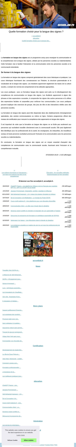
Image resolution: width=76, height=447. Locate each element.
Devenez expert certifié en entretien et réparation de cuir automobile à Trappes (35, 211)
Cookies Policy (49, 445)
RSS (56, 445)
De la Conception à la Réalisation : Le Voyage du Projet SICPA (30, 197)
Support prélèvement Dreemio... (12, 310)
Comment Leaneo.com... (10, 363)
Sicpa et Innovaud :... (9, 283)
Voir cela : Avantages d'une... (11, 297)
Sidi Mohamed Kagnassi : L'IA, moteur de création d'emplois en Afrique (33, 194)
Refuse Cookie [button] (12, 440)
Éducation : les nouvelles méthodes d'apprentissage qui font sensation (58, 173)
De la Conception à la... (9, 398)
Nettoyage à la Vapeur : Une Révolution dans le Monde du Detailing (32, 220)
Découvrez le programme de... (12, 416)
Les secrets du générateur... (11, 425)
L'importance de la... (8, 372)
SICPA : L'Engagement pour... (11, 279)
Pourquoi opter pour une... (10, 319)
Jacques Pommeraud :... (10, 390)
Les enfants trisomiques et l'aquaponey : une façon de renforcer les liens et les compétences (14, 174)
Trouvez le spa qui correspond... (12, 332)
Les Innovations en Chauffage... (12, 292)
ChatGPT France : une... (10, 385)
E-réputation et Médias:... (10, 301)
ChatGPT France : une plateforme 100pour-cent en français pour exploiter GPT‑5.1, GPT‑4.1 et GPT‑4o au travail (34, 186)
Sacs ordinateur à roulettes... (11, 323)
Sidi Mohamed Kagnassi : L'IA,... (12, 394)
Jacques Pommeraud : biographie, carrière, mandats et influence (31, 191)
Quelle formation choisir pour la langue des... (36, 41)
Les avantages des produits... (11, 314)
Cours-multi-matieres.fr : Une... (12, 403)
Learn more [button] (21, 435)
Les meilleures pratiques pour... (12, 376)
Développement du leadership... (12, 350)
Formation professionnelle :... (11, 367)
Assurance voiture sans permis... (12, 328)
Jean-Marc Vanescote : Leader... (12, 359)
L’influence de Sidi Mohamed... (12, 275)
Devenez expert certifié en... (11, 412)
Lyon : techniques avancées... (11, 288)
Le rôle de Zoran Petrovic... (11, 354)
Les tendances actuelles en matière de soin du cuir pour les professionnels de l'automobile (35, 226)
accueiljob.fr (37, 36)
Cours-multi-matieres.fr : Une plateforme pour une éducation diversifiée (33, 201)
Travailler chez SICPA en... (10, 270)
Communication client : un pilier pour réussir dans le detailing (30, 206)
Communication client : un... (11, 407)
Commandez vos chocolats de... (12, 341)
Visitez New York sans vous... (11, 336)
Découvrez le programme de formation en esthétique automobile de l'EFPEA (35, 215)
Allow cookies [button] (28, 440)
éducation (36, 38)
